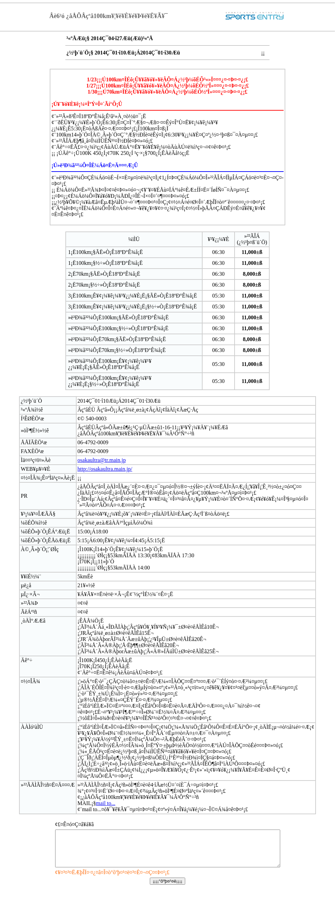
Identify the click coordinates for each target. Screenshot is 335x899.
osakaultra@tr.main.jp (102, 460)
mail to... (105, 803)
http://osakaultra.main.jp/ (105, 469)
